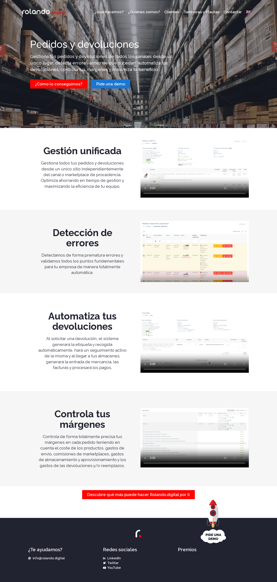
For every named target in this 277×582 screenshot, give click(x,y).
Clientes (171, 12)
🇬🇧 (248, 12)
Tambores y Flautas (201, 12)
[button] (58, 84)
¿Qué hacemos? (109, 12)
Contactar (233, 12)
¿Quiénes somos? (144, 12)
